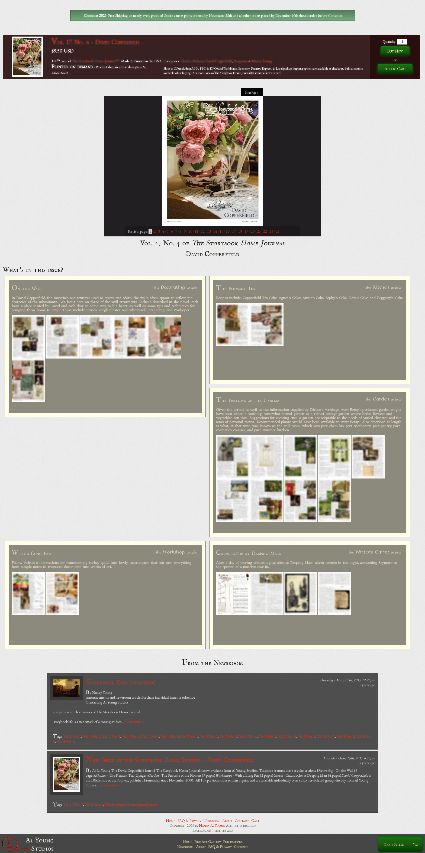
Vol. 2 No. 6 (287, 736)
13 (209, 231)
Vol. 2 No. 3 (228, 736)
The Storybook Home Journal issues (131, 804)
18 (240, 231)
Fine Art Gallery (207, 841)
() (120, 682)
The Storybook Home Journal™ (96, 60)
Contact (242, 820)
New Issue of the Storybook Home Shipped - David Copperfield (170, 760)
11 (196, 231)
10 (190, 231)
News (98, 804)
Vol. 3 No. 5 (65, 741)
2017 (88, 804)
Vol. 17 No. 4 (73, 804)
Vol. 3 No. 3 (345, 736)
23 (271, 231)
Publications (232, 841)
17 (234, 231)
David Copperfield (218, 60)
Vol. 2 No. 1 (189, 736)
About (227, 820)
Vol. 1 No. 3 (111, 736)
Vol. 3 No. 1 (306, 736)
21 (259, 231)
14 (215, 231)
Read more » (134, 721)
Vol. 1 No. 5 (150, 736)
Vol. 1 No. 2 (92, 736)
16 (228, 231)
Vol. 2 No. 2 (209, 736)
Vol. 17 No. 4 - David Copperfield (95, 42)
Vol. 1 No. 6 (170, 736)
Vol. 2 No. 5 (267, 736)
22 (265, 231)
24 (277, 231)
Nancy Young (262, 60)
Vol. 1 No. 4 (131, 736)
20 (253, 231)
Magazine (241, 60)
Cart (255, 820)
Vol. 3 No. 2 (326, 736)
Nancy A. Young (212, 825)
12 (203, 231)
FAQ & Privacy (189, 820)
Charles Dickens (192, 60)
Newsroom (212, 820)
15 (221, 231)
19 (246, 231)
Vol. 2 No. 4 (248, 736)
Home (170, 820)
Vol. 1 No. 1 (72, 736)
